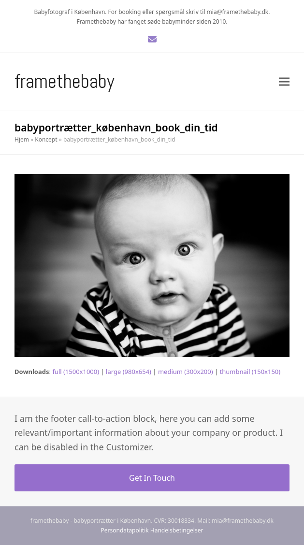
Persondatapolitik (125, 530)
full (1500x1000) (75, 371)
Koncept (46, 139)
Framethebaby (64, 81)
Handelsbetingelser (176, 530)
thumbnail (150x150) (250, 371)
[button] (284, 82)
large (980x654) (128, 371)
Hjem (21, 139)
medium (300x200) (185, 371)
